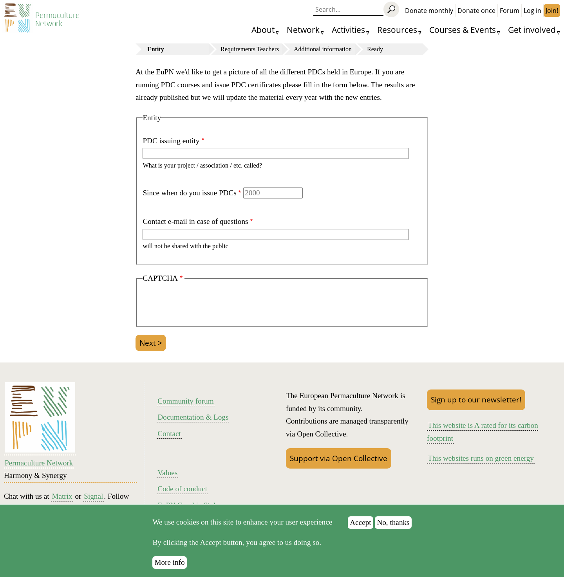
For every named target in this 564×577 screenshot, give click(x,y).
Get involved (532, 29)
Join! (552, 10)
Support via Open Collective (338, 458)
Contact (169, 433)
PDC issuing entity (171, 141)
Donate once (476, 10)
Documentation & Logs (192, 417)
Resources (397, 29)
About (263, 29)
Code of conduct (182, 489)
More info (169, 567)
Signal (93, 496)
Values (167, 473)
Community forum (185, 401)
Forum (509, 10)
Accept (360, 526)
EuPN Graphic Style (188, 505)
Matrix (62, 496)
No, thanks (393, 526)
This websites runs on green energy (481, 458)
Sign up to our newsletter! (476, 399)
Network (303, 29)
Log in (532, 10)
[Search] (391, 9)
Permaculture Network (57, 19)
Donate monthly (429, 10)
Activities (348, 29)
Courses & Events (462, 29)
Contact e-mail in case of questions (195, 221)
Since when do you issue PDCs (189, 193)
